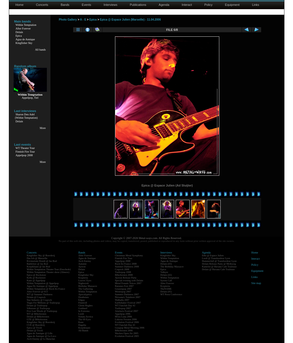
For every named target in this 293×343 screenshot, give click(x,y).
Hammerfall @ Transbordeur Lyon (219, 261)
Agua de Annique (25, 39)
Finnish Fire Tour (25, 151)
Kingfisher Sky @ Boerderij (41, 255)
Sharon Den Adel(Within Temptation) (26, 116)
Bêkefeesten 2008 (124, 275)
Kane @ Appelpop (36, 280)
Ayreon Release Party (126, 277)
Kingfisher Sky (24, 42)
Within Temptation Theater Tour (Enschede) (49, 269)
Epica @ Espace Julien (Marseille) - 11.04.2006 (130, 19)
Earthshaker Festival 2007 (128, 302)
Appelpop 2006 (123, 313)
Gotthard (82, 308)
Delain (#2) (166, 275)
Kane (81, 322)
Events (86, 4)
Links (255, 4)
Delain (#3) (166, 263)
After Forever (23, 28)
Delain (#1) (166, 291)
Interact (187, 4)
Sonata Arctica (85, 316)
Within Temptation (26, 24)
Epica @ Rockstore (36, 275)
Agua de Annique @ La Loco (41, 336)
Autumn (82, 263)
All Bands (83, 330)
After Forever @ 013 (37, 291)
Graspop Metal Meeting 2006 (129, 327)
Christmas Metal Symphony (129, 255)
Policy (208, 4)
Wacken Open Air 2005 (127, 333)
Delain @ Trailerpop (37, 305)
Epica (19, 35)
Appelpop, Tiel (30, 97)
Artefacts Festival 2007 (126, 311)
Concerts (42, 4)
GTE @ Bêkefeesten (37, 319)
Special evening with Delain (129, 280)
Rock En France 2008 (126, 263)
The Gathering (85, 288)
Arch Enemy (84, 261)
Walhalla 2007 (122, 300)
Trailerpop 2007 (123, 308)
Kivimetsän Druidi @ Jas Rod (42, 261)
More (43, 128)
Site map (256, 283)
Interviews (111, 4)
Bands (65, 4)
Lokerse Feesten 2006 (126, 319)
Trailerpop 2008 (123, 272)
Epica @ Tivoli (34, 327)
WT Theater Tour (25, 148)
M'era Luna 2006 (123, 316)
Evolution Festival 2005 (127, 336)
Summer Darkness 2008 (127, 266)
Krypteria (83, 277)
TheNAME (166, 288)
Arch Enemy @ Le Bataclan (41, 338)
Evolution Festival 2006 (127, 322)
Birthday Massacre (87, 286)
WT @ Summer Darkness (40, 294)
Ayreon (82, 266)
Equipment (232, 4)
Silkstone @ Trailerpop (38, 308)
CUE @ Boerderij (36, 325)
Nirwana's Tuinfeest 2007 (128, 297)
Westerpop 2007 (123, 291)
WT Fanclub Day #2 (125, 305)
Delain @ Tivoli (35, 330)
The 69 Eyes (84, 319)
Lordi (81, 313)
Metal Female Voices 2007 (128, 283)
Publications (138, 4)
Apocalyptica (85, 294)
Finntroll (82, 302)
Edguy (81, 300)
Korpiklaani (84, 327)
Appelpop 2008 (24, 155)
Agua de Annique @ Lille (40, 333)
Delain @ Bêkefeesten (38, 316)
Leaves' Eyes (84, 280)
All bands (40, 49)
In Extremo (84, 311)
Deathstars (83, 297)
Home (20, 4)
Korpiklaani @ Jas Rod (38, 266)
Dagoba (82, 325)
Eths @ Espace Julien (213, 255)
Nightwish (83, 283)
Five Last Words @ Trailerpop (42, 311)
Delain (19, 32)
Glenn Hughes (85, 305)
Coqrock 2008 (122, 269)
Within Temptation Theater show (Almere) (48, 272)
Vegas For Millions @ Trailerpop (43, 302)
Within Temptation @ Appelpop (43, 283)
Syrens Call (166, 280)
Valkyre (164, 272)
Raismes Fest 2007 (124, 286)
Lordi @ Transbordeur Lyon (216, 258)
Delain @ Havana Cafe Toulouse (218, 269)
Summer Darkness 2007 (127, 294)
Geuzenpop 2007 (123, 288)
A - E (83, 19)
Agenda (164, 4)
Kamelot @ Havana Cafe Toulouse (219, 266)
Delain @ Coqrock (36, 297)
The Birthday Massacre (172, 266)
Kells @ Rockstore (36, 277)
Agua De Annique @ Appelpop (42, 286)
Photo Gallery (68, 19)
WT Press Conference (171, 294)
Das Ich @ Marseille (37, 258)
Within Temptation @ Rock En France (46, 288)
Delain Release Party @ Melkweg (219, 263)
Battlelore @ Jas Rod (37, 263)
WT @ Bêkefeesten (37, 313)
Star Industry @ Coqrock (39, 300)
